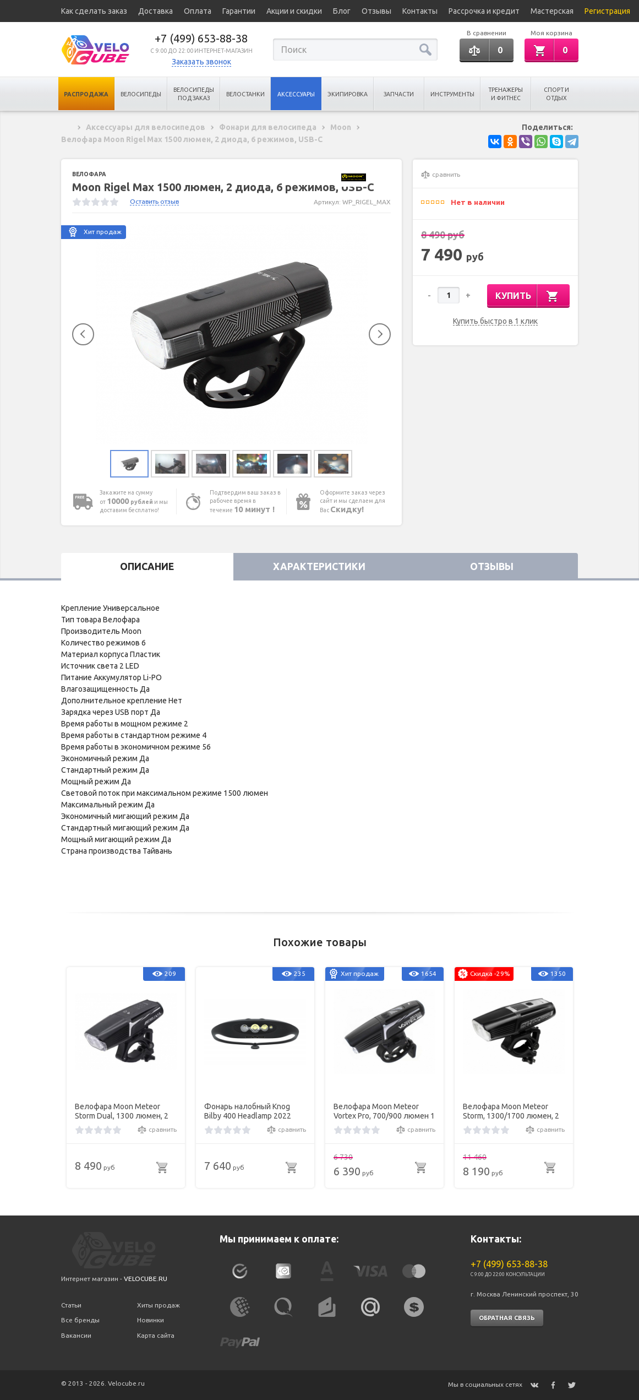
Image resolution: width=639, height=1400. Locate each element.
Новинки (150, 1319)
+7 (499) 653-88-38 (201, 38)
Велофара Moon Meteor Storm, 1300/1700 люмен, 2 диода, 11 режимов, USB (511, 1111)
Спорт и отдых (556, 93)
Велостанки (245, 94)
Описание (147, 566)
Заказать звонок (201, 61)
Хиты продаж (158, 1305)
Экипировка (347, 94)
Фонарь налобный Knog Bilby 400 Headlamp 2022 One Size (247, 1111)
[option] (231, 334)
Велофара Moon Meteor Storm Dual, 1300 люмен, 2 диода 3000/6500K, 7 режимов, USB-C (121, 1111)
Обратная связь (507, 1318)
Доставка (155, 11)
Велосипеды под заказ (193, 93)
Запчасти (399, 94)
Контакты (420, 11)
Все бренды (80, 1319)
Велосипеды (141, 94)
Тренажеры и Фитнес (505, 93)
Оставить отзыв (154, 201)
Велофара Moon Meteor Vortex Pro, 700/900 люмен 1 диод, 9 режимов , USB (384, 1111)
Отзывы (376, 11)
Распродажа (86, 94)
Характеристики (319, 566)
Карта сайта (155, 1335)
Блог (342, 11)
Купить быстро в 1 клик (495, 321)
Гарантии (238, 11)
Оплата (197, 11)
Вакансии (76, 1335)
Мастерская (552, 11)
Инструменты (452, 94)
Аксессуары (296, 94)
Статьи (71, 1305)
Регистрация (607, 11)
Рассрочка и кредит (484, 11)
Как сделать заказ (94, 11)
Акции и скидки (294, 11)
